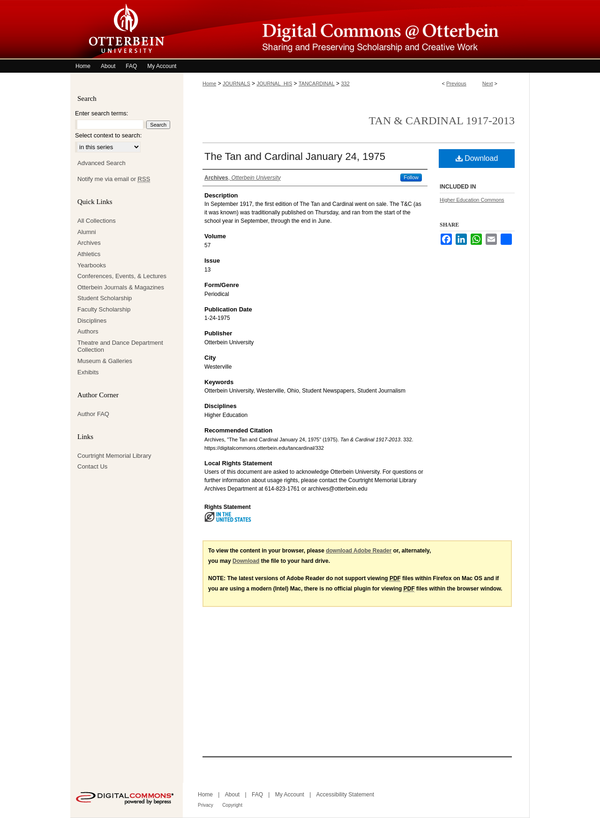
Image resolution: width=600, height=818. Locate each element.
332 (345, 83)
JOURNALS (236, 83)
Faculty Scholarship (103, 309)
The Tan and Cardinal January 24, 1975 (294, 156)
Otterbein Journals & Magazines (120, 287)
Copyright (232, 805)
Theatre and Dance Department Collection (120, 346)
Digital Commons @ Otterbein (356, 30)
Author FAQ (93, 413)
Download (477, 158)
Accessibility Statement (345, 794)
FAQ (257, 794)
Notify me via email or (113, 179)
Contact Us (92, 466)
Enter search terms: (101, 113)
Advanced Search (101, 163)
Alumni (86, 231)
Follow (411, 177)
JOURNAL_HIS (274, 83)
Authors (87, 331)
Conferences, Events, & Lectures (121, 276)
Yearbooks (91, 265)
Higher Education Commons (472, 200)
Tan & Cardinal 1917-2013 (442, 120)
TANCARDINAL (317, 83)
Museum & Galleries (104, 360)
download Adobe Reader (358, 550)
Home (209, 83)
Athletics (88, 254)
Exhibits (88, 372)
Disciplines (91, 320)
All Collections (96, 220)
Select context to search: (108, 135)
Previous (456, 83)
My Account (289, 794)
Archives (89, 242)
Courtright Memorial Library (114, 455)
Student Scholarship (104, 298)
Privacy (205, 805)
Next (487, 83)
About (232, 794)
